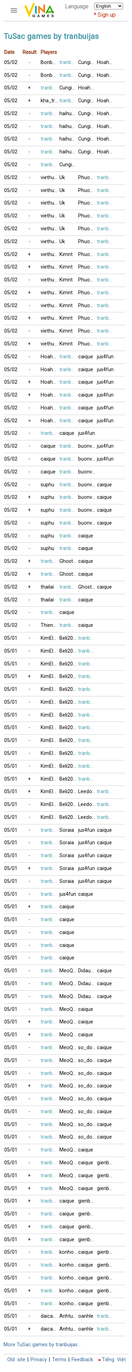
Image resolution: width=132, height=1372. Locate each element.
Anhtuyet (68, 1316)
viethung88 (50, 178)
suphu (47, 485)
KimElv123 (50, 638)
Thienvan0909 (50, 625)
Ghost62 (68, 561)
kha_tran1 (50, 101)
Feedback (82, 1360)
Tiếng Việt (114, 1360)
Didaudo (87, 971)
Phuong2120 (87, 178)
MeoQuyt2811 (68, 971)
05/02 (10, 62)
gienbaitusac (106, 1163)
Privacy (39, 1360)
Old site (16, 1360)
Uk (62, 178)
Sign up (107, 14)
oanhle (85, 1316)
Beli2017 (68, 638)
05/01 (10, 638)
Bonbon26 (50, 62)
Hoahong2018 (106, 62)
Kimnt (66, 254)
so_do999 (87, 1048)
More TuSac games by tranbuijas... (42, 1345)
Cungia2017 (87, 62)
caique (85, 357)
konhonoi (68, 1252)
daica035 (50, 1316)
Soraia (66, 830)
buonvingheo (87, 446)
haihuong (68, 114)
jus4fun (105, 357)
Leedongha (87, 792)
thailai (47, 587)
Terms (59, 1360)
